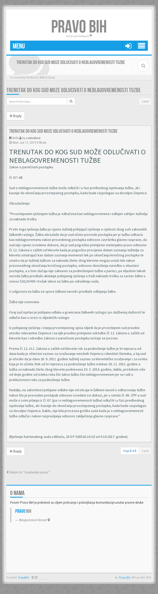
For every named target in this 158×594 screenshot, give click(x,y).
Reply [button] (16, 116)
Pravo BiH (124, 577)
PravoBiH (23, 577)
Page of (129, 451)
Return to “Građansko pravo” (28, 472)
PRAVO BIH (79, 27)
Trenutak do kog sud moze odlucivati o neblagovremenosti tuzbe (73, 90)
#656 (15, 138)
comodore (33, 138)
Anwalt (43, 577)
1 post (145, 101)
